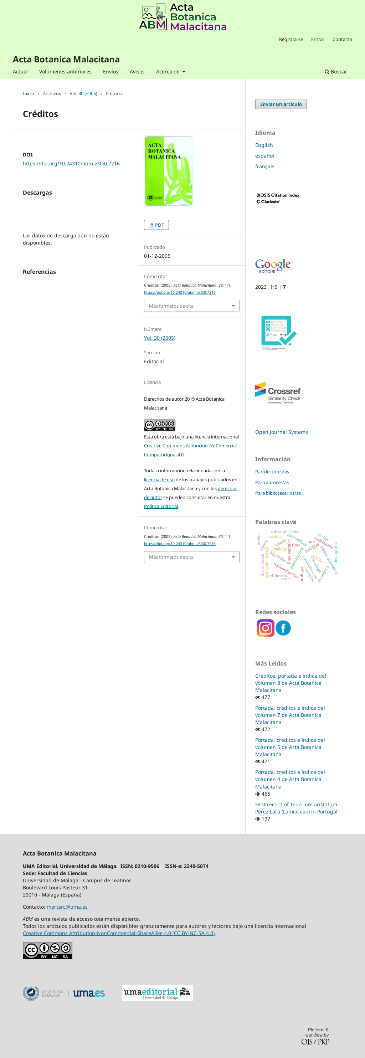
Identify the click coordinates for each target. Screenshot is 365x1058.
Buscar (336, 71)
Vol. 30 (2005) (83, 94)
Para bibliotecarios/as (278, 493)
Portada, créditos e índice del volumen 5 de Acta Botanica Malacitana (290, 746)
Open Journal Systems (281, 431)
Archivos (52, 94)
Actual (20, 71)
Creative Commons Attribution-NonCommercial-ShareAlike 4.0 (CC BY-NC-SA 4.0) (119, 933)
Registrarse (291, 39)
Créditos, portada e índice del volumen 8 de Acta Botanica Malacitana (290, 682)
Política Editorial (161, 506)
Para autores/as (272, 482)
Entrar (317, 39)
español (264, 155)
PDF (159, 225)
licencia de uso (159, 479)
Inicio (28, 94)
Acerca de (168, 71)
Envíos (110, 71)
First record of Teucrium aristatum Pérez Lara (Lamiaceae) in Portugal (296, 808)
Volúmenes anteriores (65, 71)
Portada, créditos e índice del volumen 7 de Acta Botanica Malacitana (290, 714)
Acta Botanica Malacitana (66, 59)
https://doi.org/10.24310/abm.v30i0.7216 (71, 163)
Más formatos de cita (171, 306)
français (264, 166)
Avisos (137, 71)
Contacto (342, 39)
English (264, 145)
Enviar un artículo (281, 104)
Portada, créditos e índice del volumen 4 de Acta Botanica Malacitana (290, 779)
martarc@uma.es (67, 906)
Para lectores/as (272, 471)
